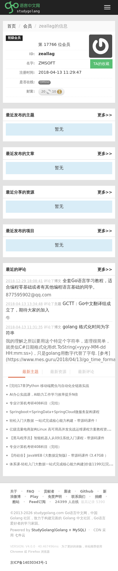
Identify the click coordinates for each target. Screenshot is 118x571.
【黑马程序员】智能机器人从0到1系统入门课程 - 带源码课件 (57, 438)
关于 (13, 491)
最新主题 (30, 372)
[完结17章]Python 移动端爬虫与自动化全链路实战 (49, 386)
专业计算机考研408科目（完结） (35, 403)
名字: (30, 63)
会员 (27, 26)
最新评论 (86, 372)
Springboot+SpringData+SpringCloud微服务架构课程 (54, 412)
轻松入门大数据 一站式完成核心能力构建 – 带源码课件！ (54, 421)
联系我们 (78, 497)
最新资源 (58, 372)
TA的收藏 (101, 64)
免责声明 (55, 497)
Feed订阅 (37, 502)
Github (86, 491)
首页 (11, 26)
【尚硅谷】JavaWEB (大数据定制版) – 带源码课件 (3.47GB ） (59, 455)
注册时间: (27, 73)
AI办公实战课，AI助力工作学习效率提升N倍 (44, 394)
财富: (30, 91)
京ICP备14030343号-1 (28, 563)
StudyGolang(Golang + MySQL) (58, 530)
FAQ (30, 491)
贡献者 (49, 491)
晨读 (67, 491)
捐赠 (98, 497)
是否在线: (27, 82)
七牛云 (20, 535)
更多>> (104, 115)
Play (34, 497)
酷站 (15, 502)
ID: (32, 54)
